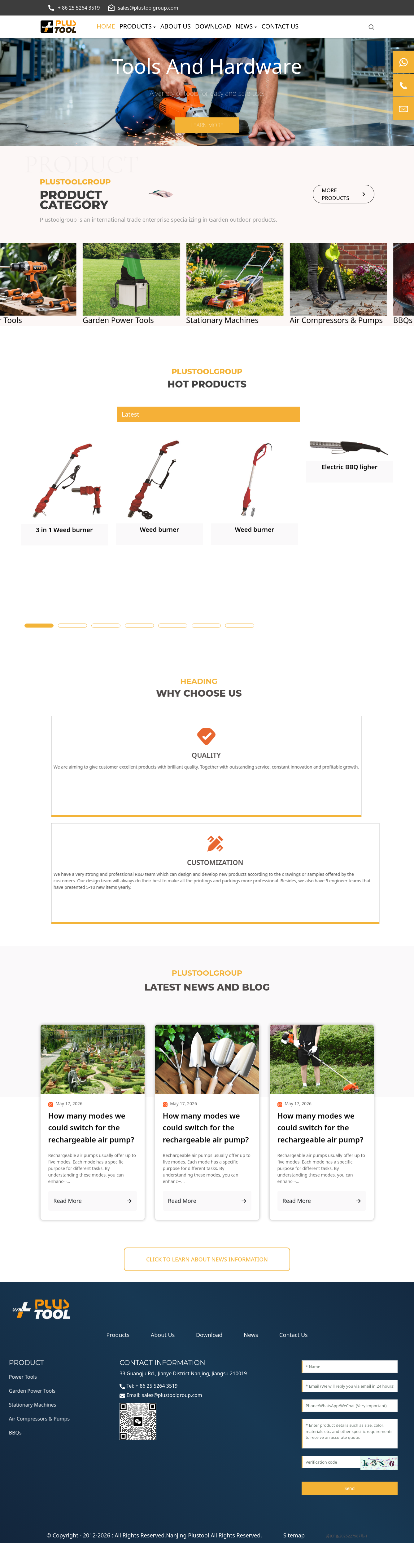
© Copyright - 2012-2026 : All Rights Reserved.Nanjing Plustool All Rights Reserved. (154, 1535)
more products (343, 194)
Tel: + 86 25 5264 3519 (148, 1385)
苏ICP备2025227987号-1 (347, 1536)
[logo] (58, 26)
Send (349, 1488)
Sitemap (294, 1535)
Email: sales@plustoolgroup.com (161, 1395)
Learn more (207, 125)
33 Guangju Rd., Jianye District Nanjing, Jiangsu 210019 (183, 1373)
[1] (64, 608)
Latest (130, 451)
